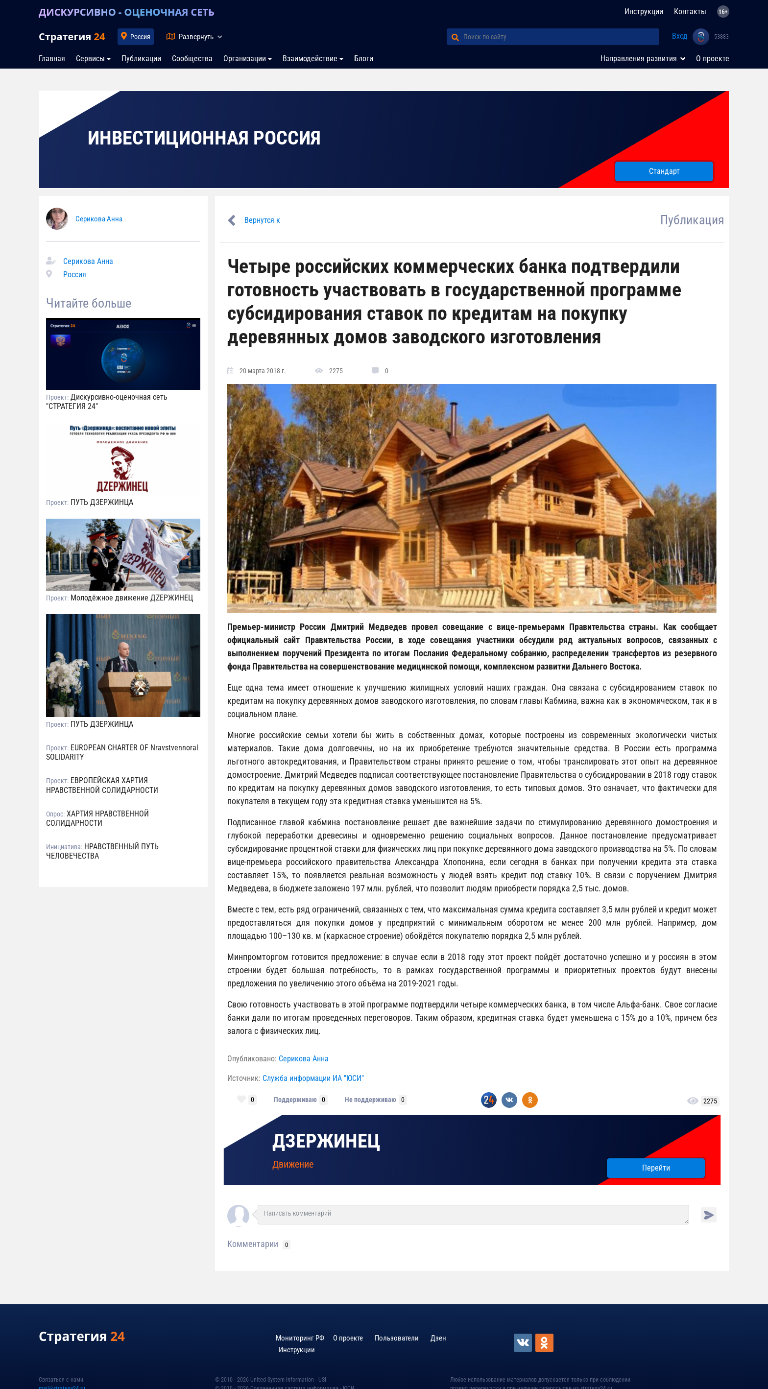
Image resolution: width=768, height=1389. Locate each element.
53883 (721, 36)
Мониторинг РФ (300, 1338)
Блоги (363, 58)
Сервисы (90, 58)
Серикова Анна (98, 219)
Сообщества (192, 58)
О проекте (712, 58)
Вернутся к (262, 220)
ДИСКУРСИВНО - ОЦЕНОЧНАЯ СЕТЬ (127, 12)
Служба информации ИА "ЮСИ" (313, 1078)
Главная (52, 58)
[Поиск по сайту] (561, 36)
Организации (244, 58)
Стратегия (72, 36)
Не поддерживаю (370, 1099)
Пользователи (397, 1338)
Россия (140, 37)
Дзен (438, 1338)
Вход (680, 36)
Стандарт (664, 171)
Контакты (690, 11)
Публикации (141, 58)
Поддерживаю (295, 1099)
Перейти (656, 1168)
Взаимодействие (310, 58)
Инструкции (643, 11)
